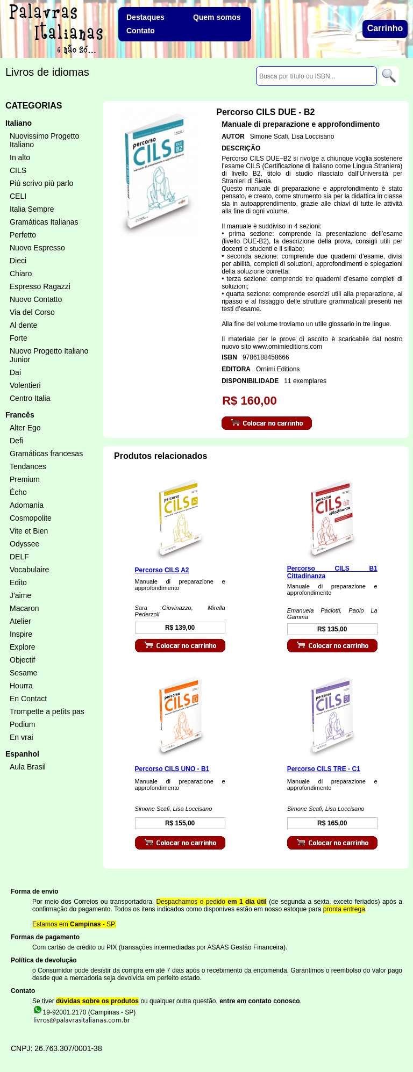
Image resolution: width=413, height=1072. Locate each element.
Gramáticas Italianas (44, 222)
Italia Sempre (32, 209)
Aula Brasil (28, 766)
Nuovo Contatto (36, 299)
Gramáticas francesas (46, 453)
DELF (19, 556)
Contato (140, 30)
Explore (22, 647)
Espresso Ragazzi (40, 286)
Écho (18, 492)
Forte (18, 338)
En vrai (21, 737)
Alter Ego (25, 427)
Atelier (20, 621)
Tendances (28, 466)
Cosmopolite (31, 518)
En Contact (28, 698)
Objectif (22, 660)
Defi (16, 440)
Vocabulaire (29, 569)
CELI (18, 196)
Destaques (145, 17)
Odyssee (24, 543)
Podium (22, 724)
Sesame (23, 672)
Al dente (23, 325)
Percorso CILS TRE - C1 (323, 769)
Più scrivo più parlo (41, 183)
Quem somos (217, 17)
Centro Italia (30, 398)
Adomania (27, 505)
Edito (18, 582)
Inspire (21, 634)
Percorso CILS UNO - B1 (172, 769)
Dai (15, 372)
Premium (25, 479)
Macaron (24, 608)
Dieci (18, 260)
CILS (18, 170)
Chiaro (21, 273)
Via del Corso (32, 312)
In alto (20, 157)
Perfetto (23, 235)
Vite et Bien (29, 531)
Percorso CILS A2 (162, 570)
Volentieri (25, 385)
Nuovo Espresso (37, 247)
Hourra (21, 685)
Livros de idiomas (47, 72)
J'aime (20, 595)
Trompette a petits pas (47, 711)
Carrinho (385, 28)
